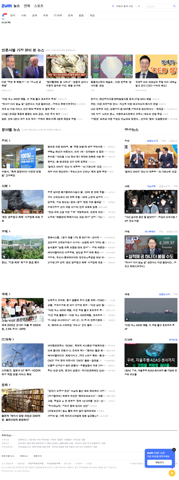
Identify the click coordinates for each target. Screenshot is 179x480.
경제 (34, 15)
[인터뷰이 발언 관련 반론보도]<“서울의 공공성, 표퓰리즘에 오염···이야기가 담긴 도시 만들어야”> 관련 (62, 443)
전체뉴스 (24, 455)
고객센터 (78, 463)
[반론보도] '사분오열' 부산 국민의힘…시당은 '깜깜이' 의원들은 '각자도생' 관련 (51, 439)
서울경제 (50, 90)
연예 (27, 6)
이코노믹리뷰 (141, 90)
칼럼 (81, 15)
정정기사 (6, 435)
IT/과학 (58, 15)
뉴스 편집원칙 (7, 463)
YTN (92, 90)
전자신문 (173, 339)
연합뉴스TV (6, 90)
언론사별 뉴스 (8, 455)
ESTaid (6, 471)
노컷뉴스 (173, 140)
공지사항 (67, 463)
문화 (70, 15)
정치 (12, 15)
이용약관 (21, 463)
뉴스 (17, 6)
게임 (92, 15)
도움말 (89, 463)
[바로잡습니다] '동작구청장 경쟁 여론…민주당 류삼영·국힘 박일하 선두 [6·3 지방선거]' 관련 (57, 446)
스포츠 (38, 6)
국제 (45, 15)
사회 (23, 15)
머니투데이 (150, 231)
